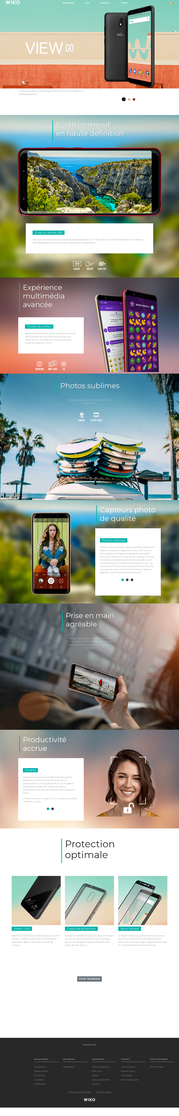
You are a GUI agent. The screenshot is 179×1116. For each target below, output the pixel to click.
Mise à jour (97, 1071)
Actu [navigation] (87, 2)
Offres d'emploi (157, 1067)
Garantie (96, 1084)
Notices (95, 1075)
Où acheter (39, 1080)
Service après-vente (101, 1080)
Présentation (69, 1067)
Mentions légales (103, 1092)
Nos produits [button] (68, 2)
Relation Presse (128, 1071)
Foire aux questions (101, 1067)
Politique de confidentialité (79, 1092)
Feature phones (41, 1071)
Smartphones (40, 1067)
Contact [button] (124, 2)
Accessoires (39, 1075)
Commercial (126, 1075)
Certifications (40, 1084)
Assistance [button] (105, 2)
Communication (128, 1067)
